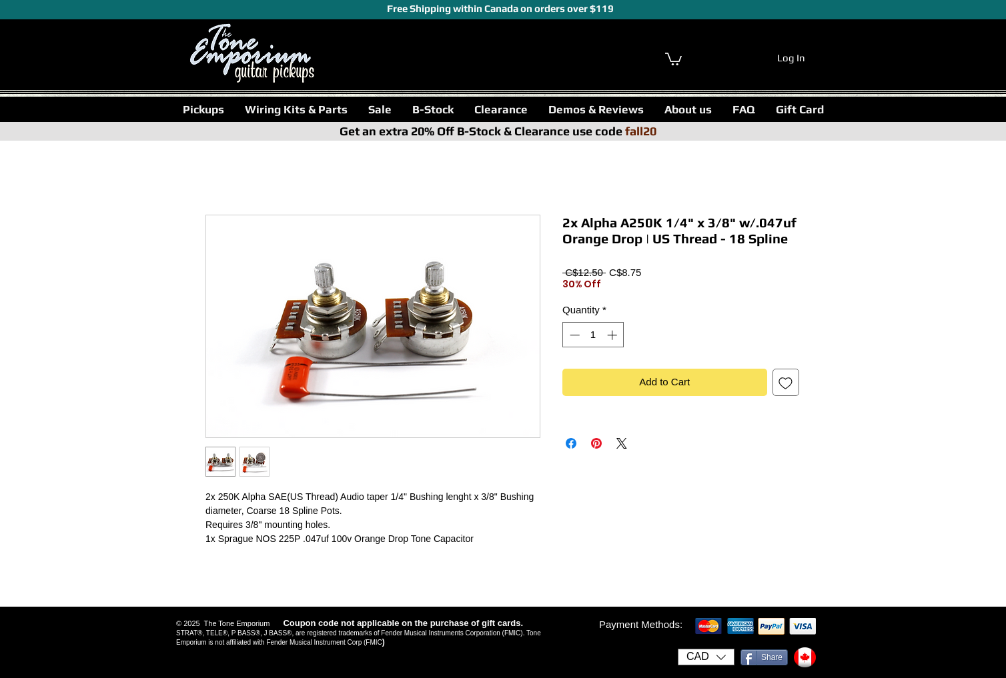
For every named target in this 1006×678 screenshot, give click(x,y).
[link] (673, 58)
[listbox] (706, 657)
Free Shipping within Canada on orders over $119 (499, 8)
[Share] (764, 657)
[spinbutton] (593, 335)
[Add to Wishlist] (786, 382)
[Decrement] (573, 335)
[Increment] (613, 335)
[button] (203, 109)
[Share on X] (622, 443)
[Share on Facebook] (571, 443)
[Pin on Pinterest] (596, 443)
